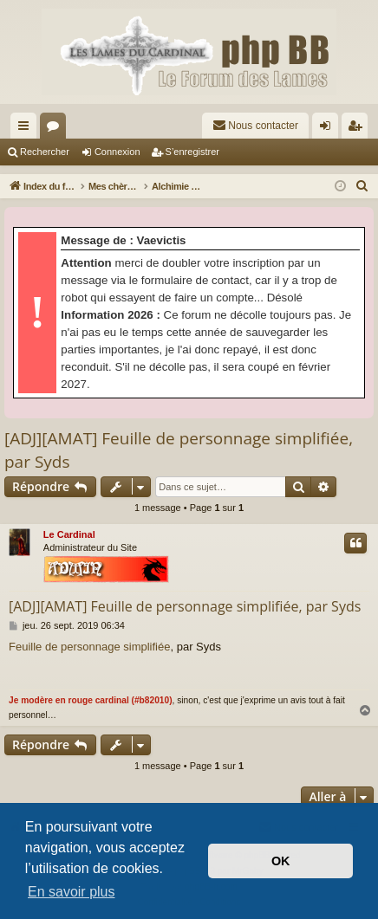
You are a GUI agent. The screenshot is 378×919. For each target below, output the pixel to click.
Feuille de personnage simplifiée (89, 646)
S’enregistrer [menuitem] (358, 129)
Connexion (117, 151)
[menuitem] (255, 126)
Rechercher (44, 151)
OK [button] (280, 861)
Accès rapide (26, 129)
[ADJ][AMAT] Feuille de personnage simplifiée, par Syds (178, 450)
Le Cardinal (69, 534)
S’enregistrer (192, 151)
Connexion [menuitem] (329, 129)
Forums (56, 129)
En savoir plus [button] (71, 891)
